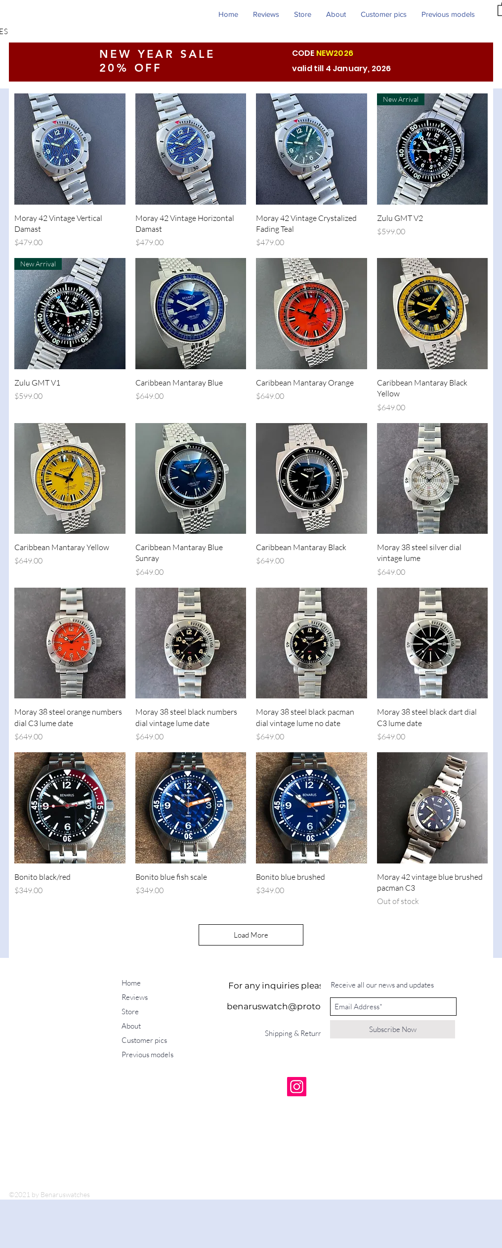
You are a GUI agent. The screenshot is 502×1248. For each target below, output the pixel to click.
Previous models (147, 1054)
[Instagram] (296, 1086)
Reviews (135, 997)
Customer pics (144, 1040)
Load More (251, 935)
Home (131, 983)
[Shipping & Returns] (297, 1033)
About (131, 1026)
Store (130, 1011)
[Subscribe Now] (392, 1029)
